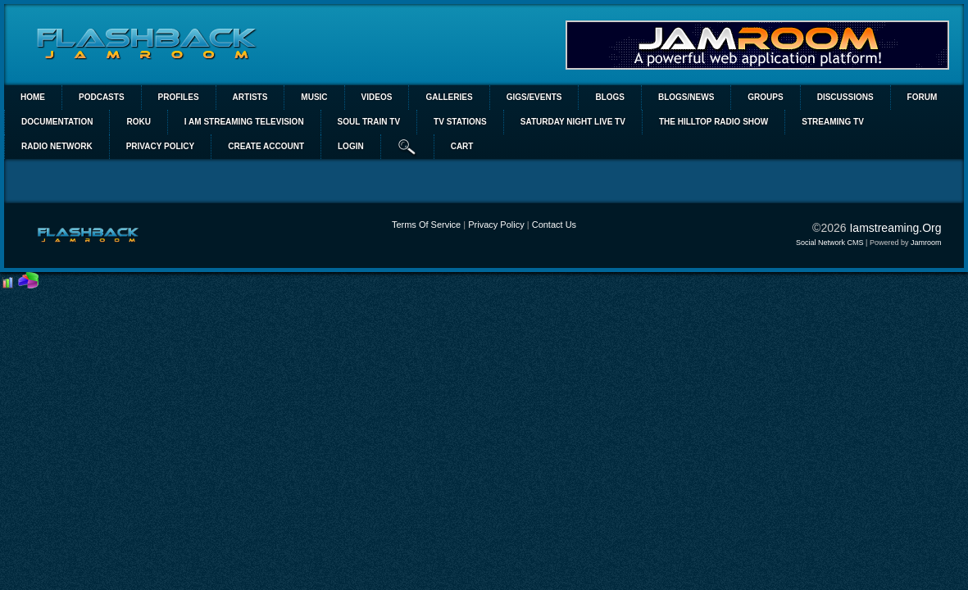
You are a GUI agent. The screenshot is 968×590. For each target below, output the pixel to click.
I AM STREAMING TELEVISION (244, 121)
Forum (922, 97)
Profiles (178, 97)
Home (32, 97)
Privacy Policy (496, 224)
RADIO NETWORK (57, 146)
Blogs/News (686, 97)
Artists (250, 97)
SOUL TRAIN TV (369, 121)
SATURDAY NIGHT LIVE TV (572, 121)
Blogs (610, 97)
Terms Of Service (426, 224)
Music (314, 97)
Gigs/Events (534, 97)
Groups (765, 97)
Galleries (448, 97)
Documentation (57, 121)
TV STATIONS (460, 121)
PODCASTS (102, 97)
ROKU (138, 121)
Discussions (845, 97)
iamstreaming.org (895, 227)
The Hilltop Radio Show (713, 121)
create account (266, 146)
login (351, 146)
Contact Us (554, 224)
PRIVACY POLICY (160, 146)
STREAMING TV (833, 121)
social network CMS (830, 242)
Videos (377, 97)
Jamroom (926, 242)
